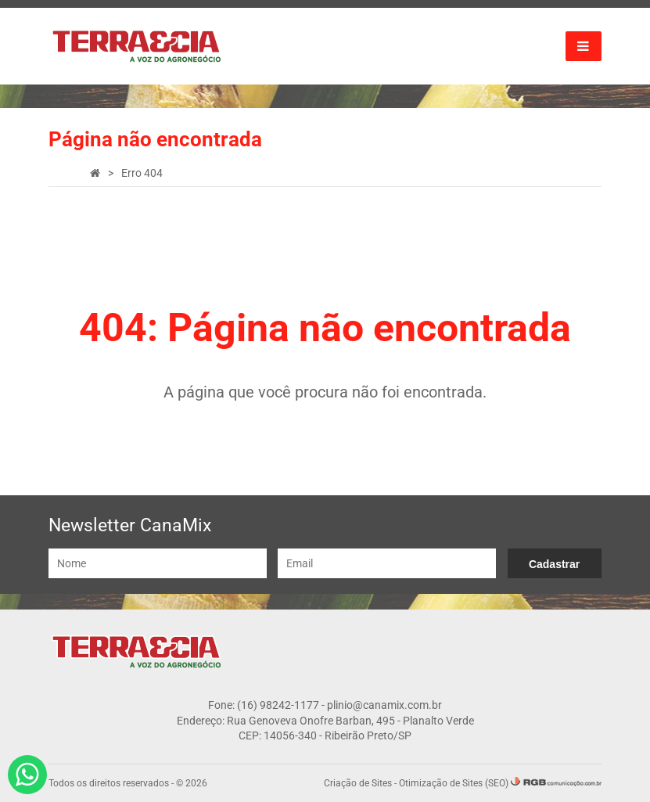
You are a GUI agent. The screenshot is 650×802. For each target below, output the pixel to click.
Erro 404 (142, 173)
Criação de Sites (358, 783)
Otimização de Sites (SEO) (453, 783)
